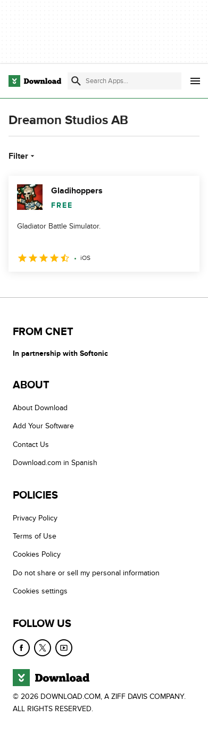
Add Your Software (43, 425)
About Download (40, 407)
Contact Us (31, 444)
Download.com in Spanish (55, 462)
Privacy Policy (35, 518)
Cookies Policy (37, 554)
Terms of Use (34, 536)
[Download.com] (35, 81)
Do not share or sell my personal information (86, 572)
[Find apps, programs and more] (124, 80)
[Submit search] (76, 80)
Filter (23, 156)
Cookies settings (40, 591)
